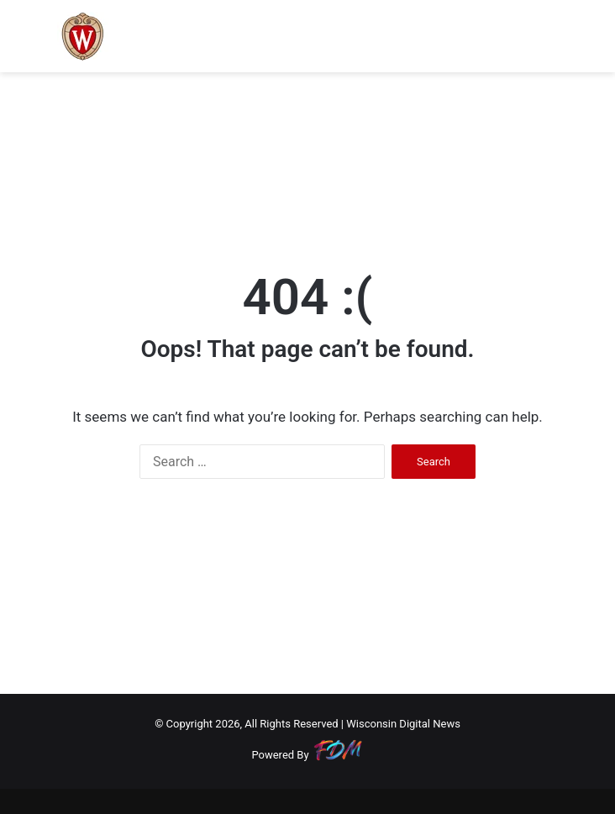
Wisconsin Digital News (403, 723)
